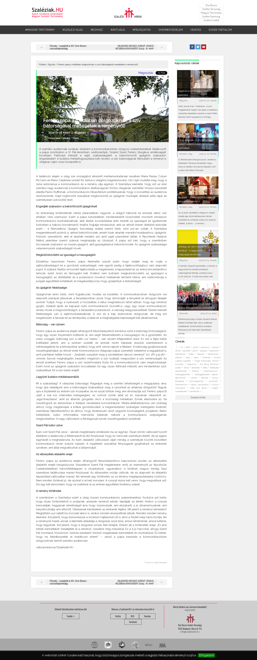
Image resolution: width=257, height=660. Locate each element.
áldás (191, 354)
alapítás (203, 351)
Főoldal (42, 64)
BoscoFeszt (181, 378)
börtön (194, 378)
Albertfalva (180, 354)
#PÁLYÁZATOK (142, 29)
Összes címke (198, 397)
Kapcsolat (190, 610)
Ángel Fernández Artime (206, 361)
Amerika (206, 357)
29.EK (195, 347)
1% (182, 347)
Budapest (179, 381)
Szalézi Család (211, 20)
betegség (214, 368)
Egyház (51, 64)
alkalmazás (213, 354)
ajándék (186, 351)
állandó (178, 357)
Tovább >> (71, 616)
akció (195, 351)
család (215, 388)
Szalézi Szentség (211, 16)
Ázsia (186, 368)
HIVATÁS (196, 29)
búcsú (215, 378)
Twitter (118, 616)
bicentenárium (211, 371)
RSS (132, 616)
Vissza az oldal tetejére (155, 562)
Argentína (191, 364)
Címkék (180, 341)
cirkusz (215, 384)
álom (196, 357)
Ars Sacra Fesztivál (209, 364)
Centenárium (181, 384)
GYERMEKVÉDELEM (170, 29)
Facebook (133, 622)
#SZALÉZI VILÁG (72, 29)
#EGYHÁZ (97, 29)
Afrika (178, 351)
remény (66, 138)
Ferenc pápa (54, 138)
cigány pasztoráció (199, 384)
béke (205, 368)
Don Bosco (211, 5)
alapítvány (214, 351)
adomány (205, 347)
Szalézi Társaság (211, 9)
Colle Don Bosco (198, 388)
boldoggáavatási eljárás (206, 374)
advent (215, 347)
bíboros (195, 371)
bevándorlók (181, 371)
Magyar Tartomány (211, 12)
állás (188, 357)
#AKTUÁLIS (118, 29)
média (76, 138)
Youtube (147, 616)
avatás (178, 368)
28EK (188, 347)
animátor (179, 364)
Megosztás (145, 73)
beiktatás (196, 368)
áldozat (200, 354)
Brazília (204, 378)
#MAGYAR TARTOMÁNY (40, 29)
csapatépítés (181, 391)
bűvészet (213, 381)
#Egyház (80, 132)
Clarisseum (180, 388)
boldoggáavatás (182, 374)
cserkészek (194, 391)
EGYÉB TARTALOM (220, 29)
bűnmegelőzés (196, 381)
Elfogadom (206, 655)
